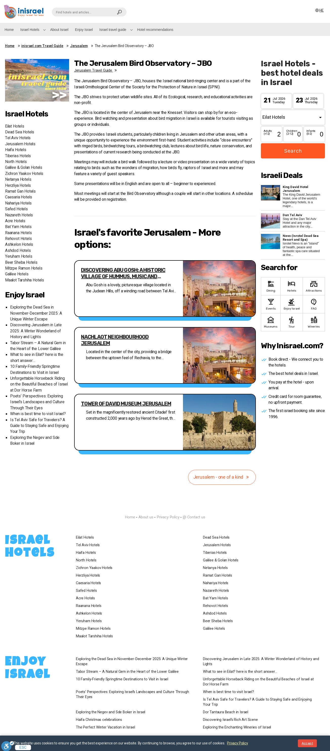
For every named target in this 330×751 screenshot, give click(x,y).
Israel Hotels (29, 30)
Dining (270, 285)
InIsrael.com (165, 508)
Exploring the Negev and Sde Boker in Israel (110, 712)
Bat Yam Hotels (18, 227)
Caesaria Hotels (18, 197)
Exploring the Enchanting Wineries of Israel (237, 727)
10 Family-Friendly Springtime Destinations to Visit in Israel (35, 369)
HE (319, 10)
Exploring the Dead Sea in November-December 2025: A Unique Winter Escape (36, 313)
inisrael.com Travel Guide (42, 46)
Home (9, 30)
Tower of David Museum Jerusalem (126, 404)
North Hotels (16, 162)
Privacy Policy (168, 517)
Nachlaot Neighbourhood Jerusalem (115, 340)
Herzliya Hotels (18, 186)
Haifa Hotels (15, 150)
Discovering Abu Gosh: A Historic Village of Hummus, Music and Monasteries (123, 273)
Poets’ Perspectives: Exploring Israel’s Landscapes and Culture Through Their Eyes (37, 402)
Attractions (314, 285)
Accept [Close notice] (307, 743)
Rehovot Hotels (18, 239)
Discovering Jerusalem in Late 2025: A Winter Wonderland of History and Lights (36, 331)
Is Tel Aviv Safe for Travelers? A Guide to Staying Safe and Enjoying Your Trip (39, 426)
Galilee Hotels (16, 274)
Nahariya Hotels (18, 203)
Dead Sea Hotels (19, 132)
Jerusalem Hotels (20, 144)
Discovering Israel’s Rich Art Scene (230, 719)
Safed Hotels (16, 209)
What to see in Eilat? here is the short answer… (240, 671)
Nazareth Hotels (19, 215)
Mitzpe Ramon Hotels (24, 268)
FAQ (314, 303)
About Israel (59, 30)
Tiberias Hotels (18, 156)
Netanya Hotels (18, 179)
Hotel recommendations (155, 30)
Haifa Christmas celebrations (99, 719)
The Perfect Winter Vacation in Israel (105, 727)
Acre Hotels (15, 221)
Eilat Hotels (14, 126)
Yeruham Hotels (18, 256)
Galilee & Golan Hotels (23, 168)
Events (270, 303)
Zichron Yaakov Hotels (24, 174)
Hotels (291, 285)
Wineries (314, 321)
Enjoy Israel (84, 30)
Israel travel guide (112, 30)
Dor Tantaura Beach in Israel (225, 712)
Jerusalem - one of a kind (222, 477)
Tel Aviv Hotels (18, 138)
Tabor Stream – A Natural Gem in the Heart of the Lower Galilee (38, 346)
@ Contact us (194, 517)
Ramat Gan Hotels (20, 191)
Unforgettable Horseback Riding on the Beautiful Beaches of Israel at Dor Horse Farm (39, 384)
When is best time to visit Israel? (38, 414)
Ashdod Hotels (18, 251)
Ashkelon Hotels (19, 245)
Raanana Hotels (18, 233)
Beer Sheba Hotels (21, 263)
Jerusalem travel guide (96, 70)
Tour (291, 321)
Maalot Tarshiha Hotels (24, 280)
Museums (270, 321)
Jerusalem (79, 46)
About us (145, 517)
